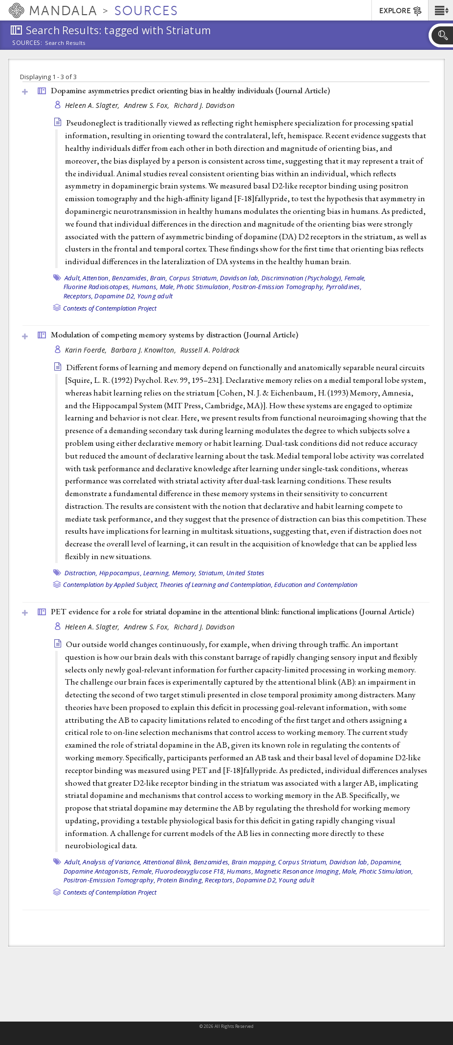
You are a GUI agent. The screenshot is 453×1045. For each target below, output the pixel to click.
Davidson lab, (239, 277)
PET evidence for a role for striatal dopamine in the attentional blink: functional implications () (232, 611)
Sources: (27, 43)
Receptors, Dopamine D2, (100, 296)
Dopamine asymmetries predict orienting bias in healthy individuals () (190, 90)
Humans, (145, 286)
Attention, (96, 277)
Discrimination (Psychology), (302, 277)
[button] (440, 10)
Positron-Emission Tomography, (278, 286)
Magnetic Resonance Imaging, (298, 871)
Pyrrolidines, (344, 286)
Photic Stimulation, (203, 286)
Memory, (184, 572)
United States (245, 572)
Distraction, (81, 572)
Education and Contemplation (316, 584)
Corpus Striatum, (193, 277)
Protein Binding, (180, 880)
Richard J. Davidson (204, 105)
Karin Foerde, (87, 350)
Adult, (73, 277)
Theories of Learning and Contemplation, (216, 584)
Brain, (159, 277)
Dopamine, (386, 861)
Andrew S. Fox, (148, 105)
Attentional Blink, (167, 861)
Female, (355, 277)
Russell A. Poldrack (209, 350)
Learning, (156, 572)
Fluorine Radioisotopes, (97, 286)
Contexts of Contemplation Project (109, 308)
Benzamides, (130, 277)
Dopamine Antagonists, (97, 871)
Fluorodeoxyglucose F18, (190, 871)
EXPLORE (401, 11)
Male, (167, 286)
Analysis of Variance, (112, 861)
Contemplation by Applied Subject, (110, 584)
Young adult (155, 296)
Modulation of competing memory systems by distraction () (174, 334)
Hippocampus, (120, 572)
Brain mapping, (254, 861)
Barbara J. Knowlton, (144, 350)
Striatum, (211, 572)
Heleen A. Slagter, (93, 105)
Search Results (65, 43)
